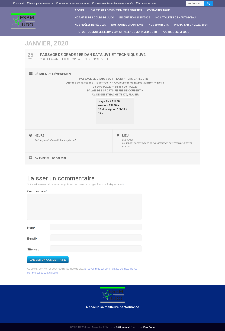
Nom (31, 232)
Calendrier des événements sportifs (114, 3)
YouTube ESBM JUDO (175, 32)
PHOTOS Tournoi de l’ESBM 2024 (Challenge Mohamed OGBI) (116, 32)
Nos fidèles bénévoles (90, 24)
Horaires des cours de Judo (74, 3)
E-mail (32, 243)
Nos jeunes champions (127, 24)
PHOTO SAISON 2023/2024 (191, 24)
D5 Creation (122, 327)
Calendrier (41, 158)
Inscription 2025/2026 (41, 3)
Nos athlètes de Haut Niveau (175, 17)
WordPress (149, 327)
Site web (33, 253)
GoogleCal (59, 158)
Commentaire (37, 191)
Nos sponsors (159, 24)
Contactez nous (147, 3)
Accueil (20, 3)
